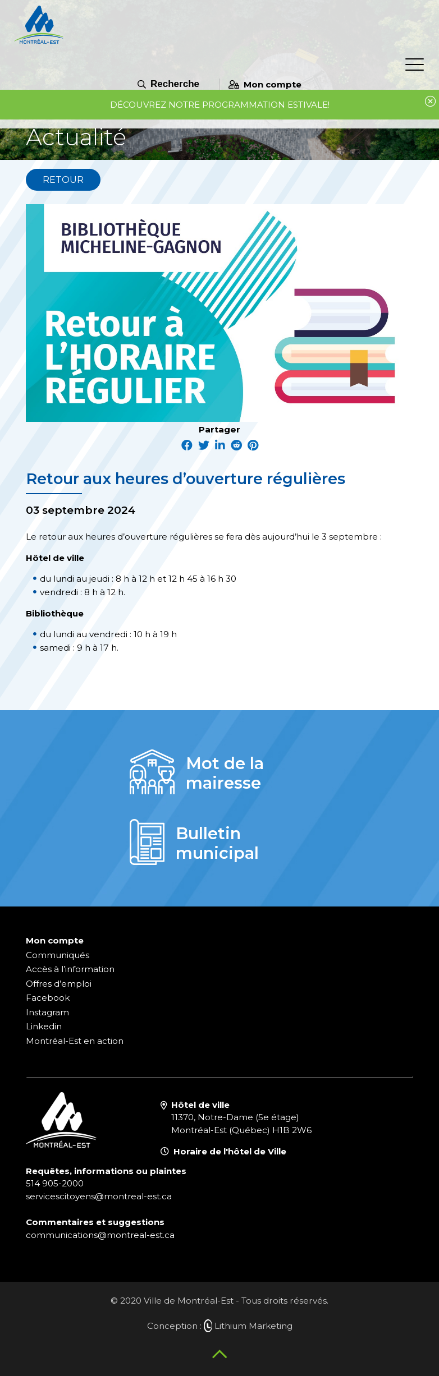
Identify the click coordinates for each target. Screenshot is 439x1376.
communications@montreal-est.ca (100, 1235)
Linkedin (44, 1026)
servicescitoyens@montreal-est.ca (99, 1196)
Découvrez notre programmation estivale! (220, 104)
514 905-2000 (55, 1183)
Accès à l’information (70, 969)
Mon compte (264, 84)
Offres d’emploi (59, 983)
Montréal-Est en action (75, 1041)
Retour (63, 179)
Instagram (47, 1012)
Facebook (48, 997)
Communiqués (57, 955)
